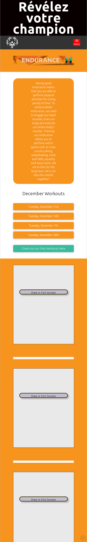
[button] (76, 42)
